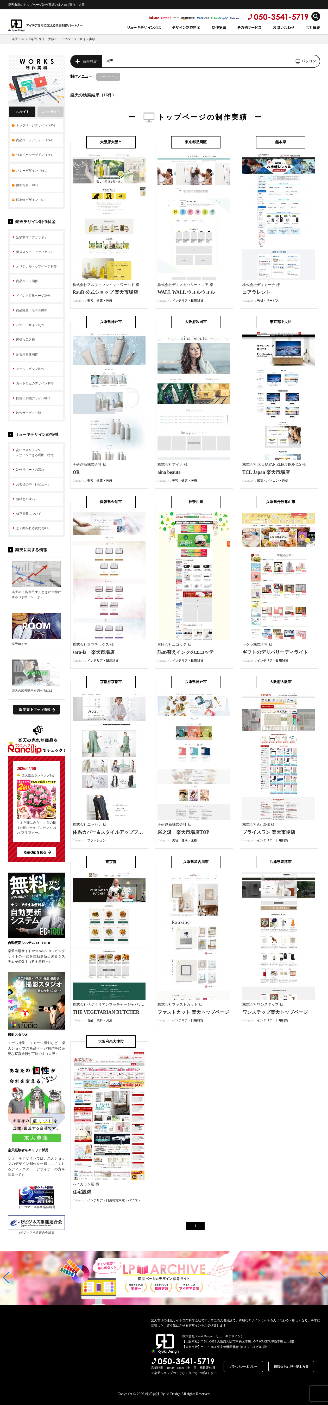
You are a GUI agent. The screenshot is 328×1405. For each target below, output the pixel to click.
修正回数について (28, 513)
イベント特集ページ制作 (33, 295)
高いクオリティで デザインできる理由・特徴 (35, 452)
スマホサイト (50, 112)
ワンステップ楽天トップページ (275, 1012)
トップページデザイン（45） (36, 125)
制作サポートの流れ (30, 469)
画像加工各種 (25, 339)
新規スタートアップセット (35, 252)
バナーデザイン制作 (30, 325)
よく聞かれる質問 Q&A (32, 528)
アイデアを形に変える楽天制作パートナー (54, 25)
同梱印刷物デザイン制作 (33, 398)
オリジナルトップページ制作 (36, 266)
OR (76, 472)
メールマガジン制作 (30, 369)
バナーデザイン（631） (32, 170)
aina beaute (169, 472)
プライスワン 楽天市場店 (268, 832)
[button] (6, 1277)
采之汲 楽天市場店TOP (183, 832)
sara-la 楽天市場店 (94, 652)
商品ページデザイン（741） (35, 140)
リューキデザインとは (144, 27)
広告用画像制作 (27, 354)
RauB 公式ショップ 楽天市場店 (105, 292)
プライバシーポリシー (243, 1366)
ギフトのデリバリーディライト (275, 652)
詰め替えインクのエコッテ (185, 652)
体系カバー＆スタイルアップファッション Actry (125, 832)
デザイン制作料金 (186, 27)
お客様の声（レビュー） (33, 484)
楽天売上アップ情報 (35, 709)
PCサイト (22, 112)
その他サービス (249, 27)
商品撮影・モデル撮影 (31, 310)
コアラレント (256, 292)
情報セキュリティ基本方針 (291, 1366)
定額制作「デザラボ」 (31, 237)
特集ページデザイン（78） (35, 155)
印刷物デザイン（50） (31, 200)
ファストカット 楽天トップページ (193, 1012)
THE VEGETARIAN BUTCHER (106, 1012)
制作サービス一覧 (28, 413)
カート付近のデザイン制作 (35, 383)
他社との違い (25, 499)
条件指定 (90, 62)
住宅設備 (82, 1192)
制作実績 (219, 27)
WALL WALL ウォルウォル (186, 292)
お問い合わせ (283, 27)
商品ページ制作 (27, 281)
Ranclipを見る (35, 852)
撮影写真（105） (28, 185)
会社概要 (313, 27)
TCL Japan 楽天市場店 (266, 472)
